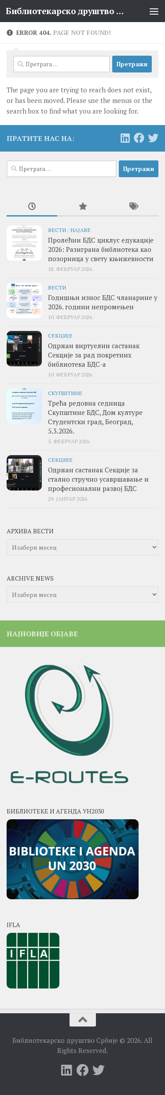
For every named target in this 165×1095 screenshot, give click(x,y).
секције (60, 335)
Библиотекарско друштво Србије (65, 10)
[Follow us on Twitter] (153, 138)
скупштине (65, 392)
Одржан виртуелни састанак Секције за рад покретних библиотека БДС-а (93, 355)
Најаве (80, 229)
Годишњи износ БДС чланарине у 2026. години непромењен (103, 302)
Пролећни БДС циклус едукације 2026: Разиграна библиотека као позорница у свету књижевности (101, 249)
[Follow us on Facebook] (139, 138)
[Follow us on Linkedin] (125, 138)
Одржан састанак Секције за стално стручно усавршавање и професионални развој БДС (98, 479)
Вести (57, 229)
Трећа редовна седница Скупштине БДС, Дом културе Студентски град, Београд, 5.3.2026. (95, 417)
